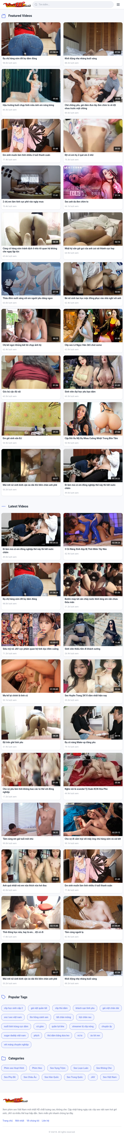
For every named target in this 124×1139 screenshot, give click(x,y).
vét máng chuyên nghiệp (16, 1044)
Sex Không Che (104, 1068)
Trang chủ (8, 1120)
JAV (93, 1077)
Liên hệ (45, 1120)
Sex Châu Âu (30, 1077)
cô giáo (40, 1026)
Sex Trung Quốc (75, 1077)
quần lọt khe (58, 1026)
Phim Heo (37, 1068)
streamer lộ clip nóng (82, 1026)
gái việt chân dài (111, 1008)
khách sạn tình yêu (85, 1008)
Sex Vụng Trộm (57, 1068)
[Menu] (118, 4)
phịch (36, 1035)
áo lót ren (95, 1035)
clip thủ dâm (61, 1008)
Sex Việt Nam (110, 1077)
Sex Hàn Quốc (52, 1077)
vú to (79, 1035)
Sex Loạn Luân (80, 1068)
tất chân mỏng (63, 1017)
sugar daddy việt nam (15, 1035)
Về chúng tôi (33, 1120)
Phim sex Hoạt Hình (14, 1068)
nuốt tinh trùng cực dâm (16, 1026)
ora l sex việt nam (13, 1017)
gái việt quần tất (39, 1008)
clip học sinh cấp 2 (13, 1008)
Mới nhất (19, 1120)
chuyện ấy (107, 1026)
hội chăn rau (85, 1017)
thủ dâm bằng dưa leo (58, 1035)
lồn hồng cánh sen (39, 1017)
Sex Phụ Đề (10, 1077)
